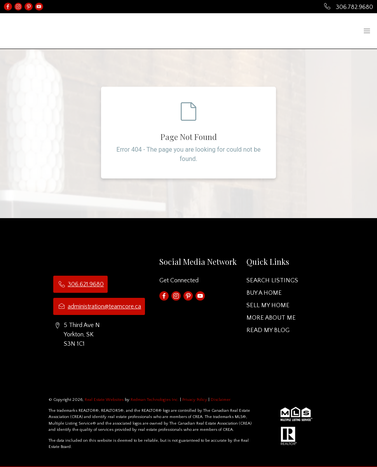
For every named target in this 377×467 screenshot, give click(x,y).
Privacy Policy (194, 399)
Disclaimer (220, 399)
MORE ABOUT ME (271, 317)
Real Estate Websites (105, 399)
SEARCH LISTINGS (272, 280)
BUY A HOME (264, 292)
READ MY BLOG (268, 330)
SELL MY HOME (268, 305)
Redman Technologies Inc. (155, 399)
